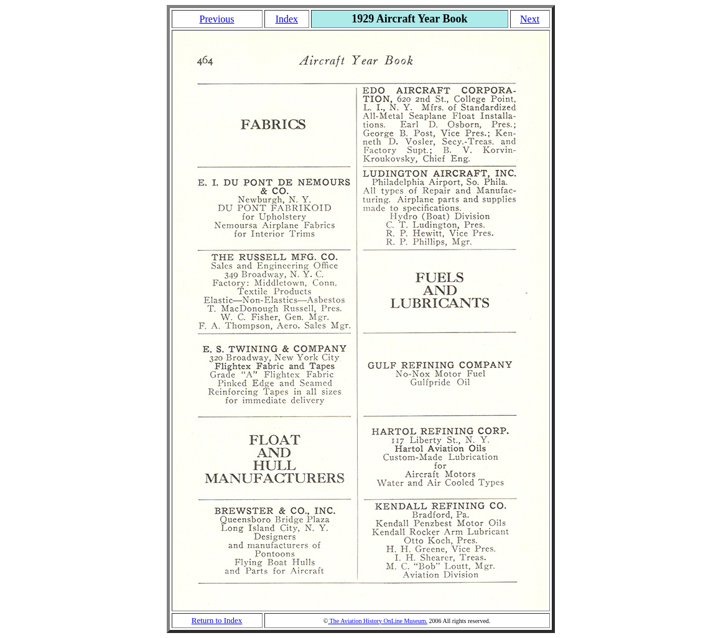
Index (287, 19)
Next (529, 19)
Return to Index (217, 620)
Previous (217, 19)
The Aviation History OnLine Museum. (377, 620)
